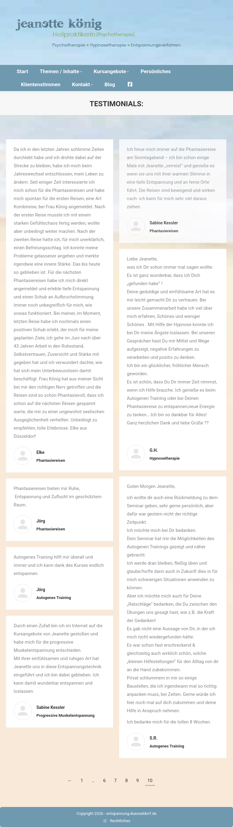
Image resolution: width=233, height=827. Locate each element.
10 (150, 780)
